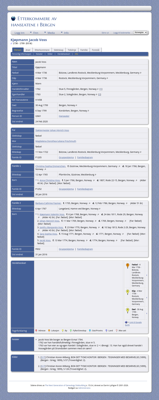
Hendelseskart (63, 54)
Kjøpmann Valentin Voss (52, 214)
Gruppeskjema (66, 157)
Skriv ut (105, 32)
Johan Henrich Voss (49, 220)
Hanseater (64, 116)
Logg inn (19, 33)
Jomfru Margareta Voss (51, 227)
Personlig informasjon (21, 54)
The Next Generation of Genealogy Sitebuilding (65, 385)
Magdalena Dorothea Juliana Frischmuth (55, 141)
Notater (39, 54)
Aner (28, 49)
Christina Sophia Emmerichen (50, 166)
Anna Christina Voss (50, 180)
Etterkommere (42, 49)
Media (51, 33)
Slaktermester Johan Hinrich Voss (52, 130)
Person (17, 49)
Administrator (84, 388)
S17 (43, 357)
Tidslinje (72, 49)
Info (66, 33)
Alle (76, 54)
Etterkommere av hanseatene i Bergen (34, 21)
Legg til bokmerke (121, 32)
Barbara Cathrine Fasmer (48, 203)
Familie (84, 49)
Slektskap (59, 49)
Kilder (50, 54)
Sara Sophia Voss (48, 233)
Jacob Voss (45, 240)
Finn (35, 33)
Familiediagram (85, 157)
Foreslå (95, 49)
